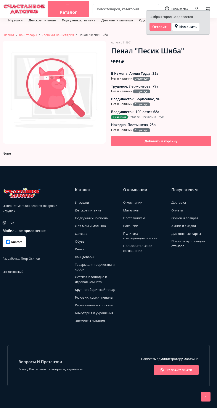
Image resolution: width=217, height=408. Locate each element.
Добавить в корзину (161, 141)
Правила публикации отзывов (188, 243)
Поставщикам (134, 218)
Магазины (131, 210)
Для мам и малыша (117, 20)
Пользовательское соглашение (137, 248)
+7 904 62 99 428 (176, 370)
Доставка (178, 202)
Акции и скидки (183, 226)
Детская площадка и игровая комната (91, 279)
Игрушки (15, 20)
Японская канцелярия (58, 35)
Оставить (160, 26)
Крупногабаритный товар (95, 289)
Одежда (145, 20)
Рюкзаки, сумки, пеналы (94, 297)
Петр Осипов (30, 258)
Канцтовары (28, 35)
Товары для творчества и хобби (95, 267)
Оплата (177, 210)
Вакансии (130, 226)
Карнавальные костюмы (94, 305)
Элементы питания (90, 320)
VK (12, 223)
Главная (8, 35)
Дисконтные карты (186, 233)
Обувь (79, 241)
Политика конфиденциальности (140, 235)
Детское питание (42, 20)
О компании (132, 202)
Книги (79, 249)
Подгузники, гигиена (78, 20)
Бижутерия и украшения (94, 313)
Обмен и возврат (184, 218)
